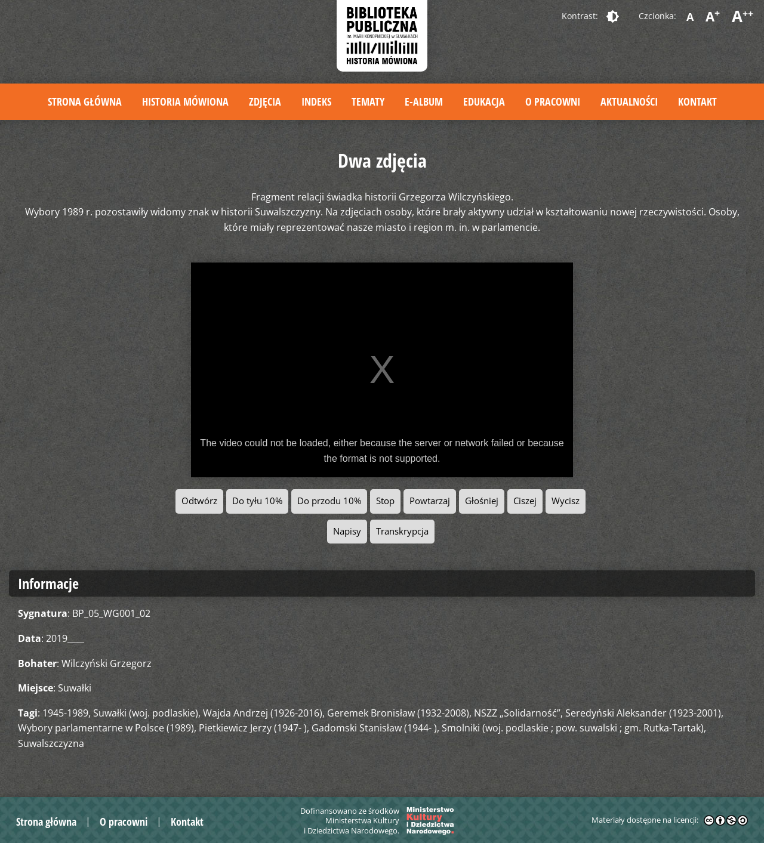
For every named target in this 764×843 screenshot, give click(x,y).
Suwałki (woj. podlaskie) (145, 713)
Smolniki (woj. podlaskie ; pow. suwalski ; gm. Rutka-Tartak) (573, 727)
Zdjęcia (265, 101)
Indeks (316, 101)
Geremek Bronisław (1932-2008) (398, 713)
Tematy (368, 101)
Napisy (347, 531)
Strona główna (85, 101)
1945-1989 (65, 713)
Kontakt (697, 101)
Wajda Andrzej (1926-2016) (262, 713)
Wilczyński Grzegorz (106, 663)
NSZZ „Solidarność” (517, 713)
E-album (424, 101)
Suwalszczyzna (51, 743)
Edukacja (484, 101)
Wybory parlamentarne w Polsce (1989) (106, 727)
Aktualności (629, 101)
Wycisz (566, 501)
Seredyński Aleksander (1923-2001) (643, 713)
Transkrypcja (402, 531)
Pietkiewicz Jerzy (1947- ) (253, 727)
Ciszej (525, 501)
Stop (385, 501)
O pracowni (552, 101)
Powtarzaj (429, 501)
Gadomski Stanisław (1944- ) (374, 727)
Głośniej (481, 501)
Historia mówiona (185, 101)
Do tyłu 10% (257, 501)
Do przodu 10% (329, 501)
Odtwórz (199, 501)
